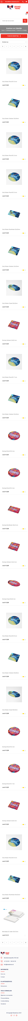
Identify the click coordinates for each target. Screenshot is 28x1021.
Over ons (3, 974)
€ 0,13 (5, 935)
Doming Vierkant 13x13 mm (9, 562)
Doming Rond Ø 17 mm (8, 783)
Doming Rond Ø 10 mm (8, 451)
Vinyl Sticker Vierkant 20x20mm (10, 673)
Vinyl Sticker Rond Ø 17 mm (9, 377)
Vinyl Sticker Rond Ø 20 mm (9, 636)
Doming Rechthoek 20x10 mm (10, 525)
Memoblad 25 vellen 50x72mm (10, 931)
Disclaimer (3, 1004)
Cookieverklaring (5, 1001)
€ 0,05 (5, 344)
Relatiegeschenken (10, 30)
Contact (3, 977)
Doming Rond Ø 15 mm (8, 746)
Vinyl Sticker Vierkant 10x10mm (10, 118)
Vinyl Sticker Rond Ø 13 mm (9, 155)
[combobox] (12, 21)
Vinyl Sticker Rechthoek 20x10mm (11, 229)
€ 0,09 (5, 787)
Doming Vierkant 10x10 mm (9, 340)
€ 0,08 (5, 491)
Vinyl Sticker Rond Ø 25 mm (9, 857)
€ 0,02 (5, 85)
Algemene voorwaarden (6, 995)
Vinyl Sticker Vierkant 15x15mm (10, 414)
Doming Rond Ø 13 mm (8, 488)
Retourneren (4, 986)
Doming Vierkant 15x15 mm (9, 820)
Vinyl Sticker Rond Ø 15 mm (9, 192)
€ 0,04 (5, 159)
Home (3, 30)
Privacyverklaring (5, 998)
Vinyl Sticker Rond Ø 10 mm (9, 81)
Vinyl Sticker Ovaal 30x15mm (10, 710)
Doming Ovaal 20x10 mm (9, 599)
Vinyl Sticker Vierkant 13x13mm (10, 266)
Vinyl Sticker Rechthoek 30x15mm (11, 894)
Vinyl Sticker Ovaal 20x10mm (10, 303)
